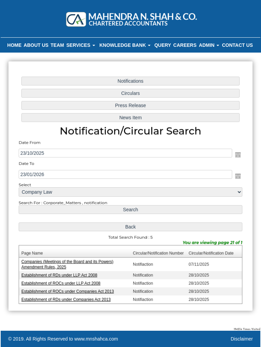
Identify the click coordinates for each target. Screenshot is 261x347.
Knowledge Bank (125, 45)
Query (162, 45)
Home (14, 45)
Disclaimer (242, 339)
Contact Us (237, 45)
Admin (209, 45)
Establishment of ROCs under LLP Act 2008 (62, 281)
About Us (36, 45)
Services (80, 45)
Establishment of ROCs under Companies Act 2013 (69, 289)
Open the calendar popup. (235, 155)
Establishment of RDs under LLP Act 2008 (61, 273)
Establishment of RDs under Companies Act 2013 (67, 297)
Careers (184, 45)
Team (57, 45)
